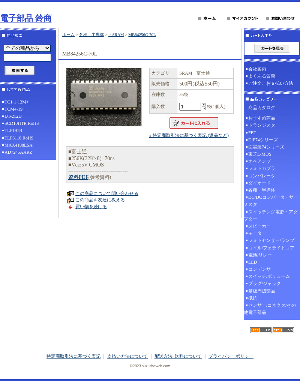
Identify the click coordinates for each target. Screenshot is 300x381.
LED (252, 262)
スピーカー (259, 226)
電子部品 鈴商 (26, 18)
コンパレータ (261, 175)
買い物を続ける (91, 206)
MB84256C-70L (142, 34)
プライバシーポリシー (231, 356)
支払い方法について (127, 356)
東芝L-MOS (259, 154)
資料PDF (78, 177)
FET (252, 132)
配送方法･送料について (178, 356)
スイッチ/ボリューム (269, 276)
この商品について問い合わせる (106, 193)
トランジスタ (261, 125)
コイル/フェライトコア (271, 247)
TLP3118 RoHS (18, 138)
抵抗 (252, 298)
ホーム (68, 34)
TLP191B (13, 130)
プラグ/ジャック (264, 283)
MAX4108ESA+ (19, 145)
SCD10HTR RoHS (21, 123)
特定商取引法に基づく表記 (73, 356)
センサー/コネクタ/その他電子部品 (270, 309)
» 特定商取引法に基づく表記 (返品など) (189, 135)
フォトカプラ (261, 168)
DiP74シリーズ (263, 139)
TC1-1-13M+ (16, 102)
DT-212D (13, 116)
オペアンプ (259, 161)
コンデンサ (259, 269)
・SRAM (116, 34)
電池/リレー (260, 255)
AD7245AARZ (18, 152)
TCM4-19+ (14, 109)
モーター (257, 233)
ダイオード (259, 183)
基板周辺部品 (261, 291)
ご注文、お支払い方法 (270, 83)
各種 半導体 (91, 34)
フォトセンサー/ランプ (271, 240)
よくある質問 (261, 76)
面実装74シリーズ (266, 147)
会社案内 (257, 69)
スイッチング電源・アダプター (271, 215)
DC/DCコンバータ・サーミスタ (271, 201)
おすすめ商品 (261, 118)
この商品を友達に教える (100, 199)
